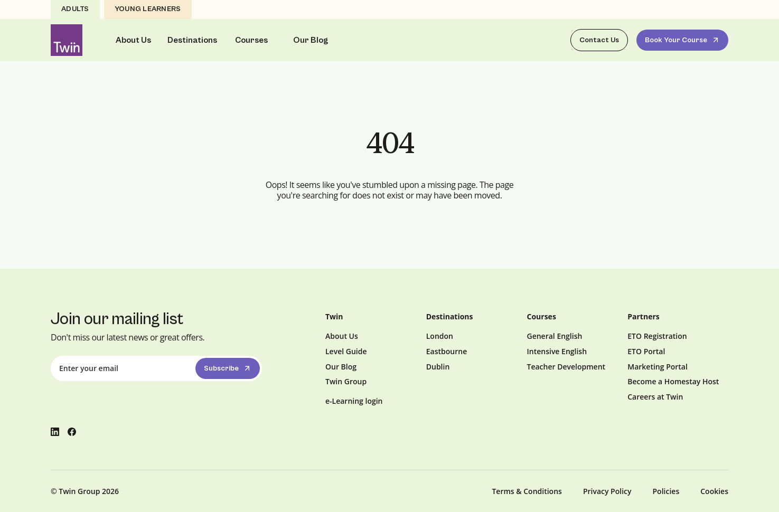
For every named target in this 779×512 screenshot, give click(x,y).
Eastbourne (446, 351)
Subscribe (228, 369)
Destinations (192, 40)
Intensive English (557, 351)
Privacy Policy (607, 491)
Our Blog (310, 40)
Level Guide (346, 351)
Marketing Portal (657, 367)
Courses (251, 40)
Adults (75, 9)
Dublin (438, 367)
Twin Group (346, 381)
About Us (133, 40)
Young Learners (148, 9)
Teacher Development (566, 367)
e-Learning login (354, 401)
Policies (666, 491)
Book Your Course (683, 40)
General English (555, 336)
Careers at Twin (655, 397)
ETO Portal (646, 351)
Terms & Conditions (526, 491)
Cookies (714, 491)
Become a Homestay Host (673, 381)
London (439, 336)
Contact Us (599, 40)
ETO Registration (657, 336)
